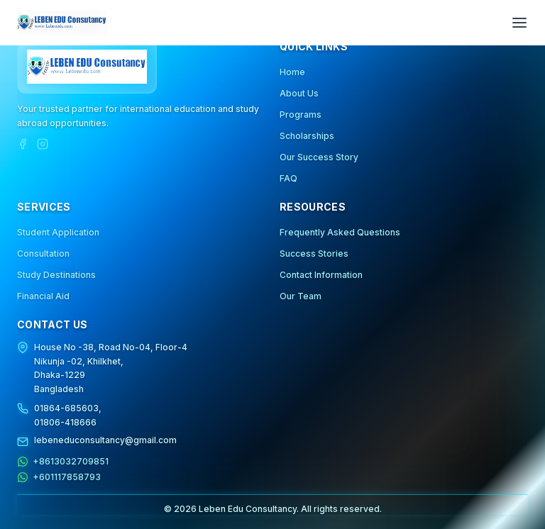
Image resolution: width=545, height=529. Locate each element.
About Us (299, 93)
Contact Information (321, 274)
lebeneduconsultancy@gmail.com (105, 440)
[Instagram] (42, 144)
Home (292, 72)
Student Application (58, 232)
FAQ (288, 178)
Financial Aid (43, 296)
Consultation (43, 253)
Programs (300, 114)
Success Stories (314, 253)
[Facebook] (22, 144)
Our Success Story (319, 157)
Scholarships (307, 135)
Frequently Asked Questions (340, 232)
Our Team (300, 296)
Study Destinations (56, 274)
